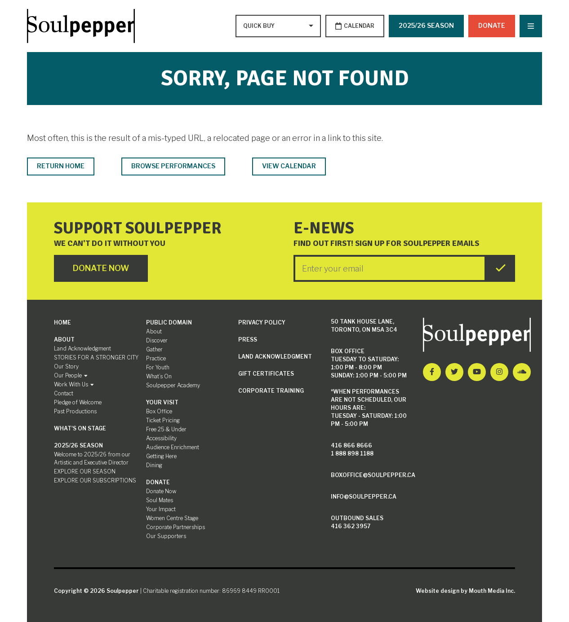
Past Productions (75, 411)
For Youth (157, 367)
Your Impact (161, 509)
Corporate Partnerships (175, 527)
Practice (156, 358)
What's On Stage (80, 428)
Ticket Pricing (163, 420)
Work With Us (74, 384)
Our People (71, 375)
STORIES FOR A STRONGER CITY (96, 357)
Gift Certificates (266, 373)
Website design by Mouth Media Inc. (465, 590)
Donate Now (161, 491)
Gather (154, 349)
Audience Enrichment (172, 447)
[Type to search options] (259, 26)
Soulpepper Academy (173, 385)
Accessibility (161, 438)
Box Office (159, 411)
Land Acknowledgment (82, 348)
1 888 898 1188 (352, 453)
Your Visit (162, 402)
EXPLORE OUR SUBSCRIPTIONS (95, 480)
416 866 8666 (351, 445)
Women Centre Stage (172, 518)
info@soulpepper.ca (363, 496)
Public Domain (169, 322)
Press (247, 339)
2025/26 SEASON (426, 25)
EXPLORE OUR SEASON (85, 471)
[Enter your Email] (389, 268)
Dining (154, 465)
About (64, 339)
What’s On (159, 376)
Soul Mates (159, 500)
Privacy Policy (261, 322)
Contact (63, 393)
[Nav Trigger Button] (531, 26)
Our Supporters (166, 536)
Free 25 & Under (166, 429)
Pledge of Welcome (78, 402)
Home (62, 322)
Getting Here (161, 456)
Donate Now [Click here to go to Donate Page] (101, 268)
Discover (157, 340)
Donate (491, 25)
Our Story (66, 366)
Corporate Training (271, 390)
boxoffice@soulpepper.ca (373, 475)
